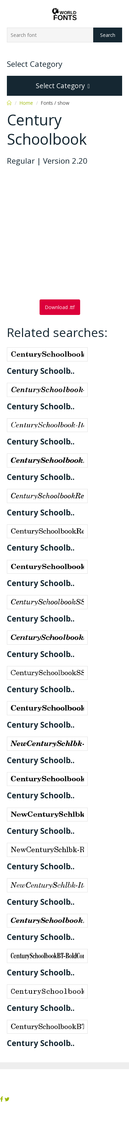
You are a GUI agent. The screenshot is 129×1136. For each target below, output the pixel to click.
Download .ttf (60, 307)
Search (107, 35)
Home (26, 103)
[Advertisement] (64, 233)
